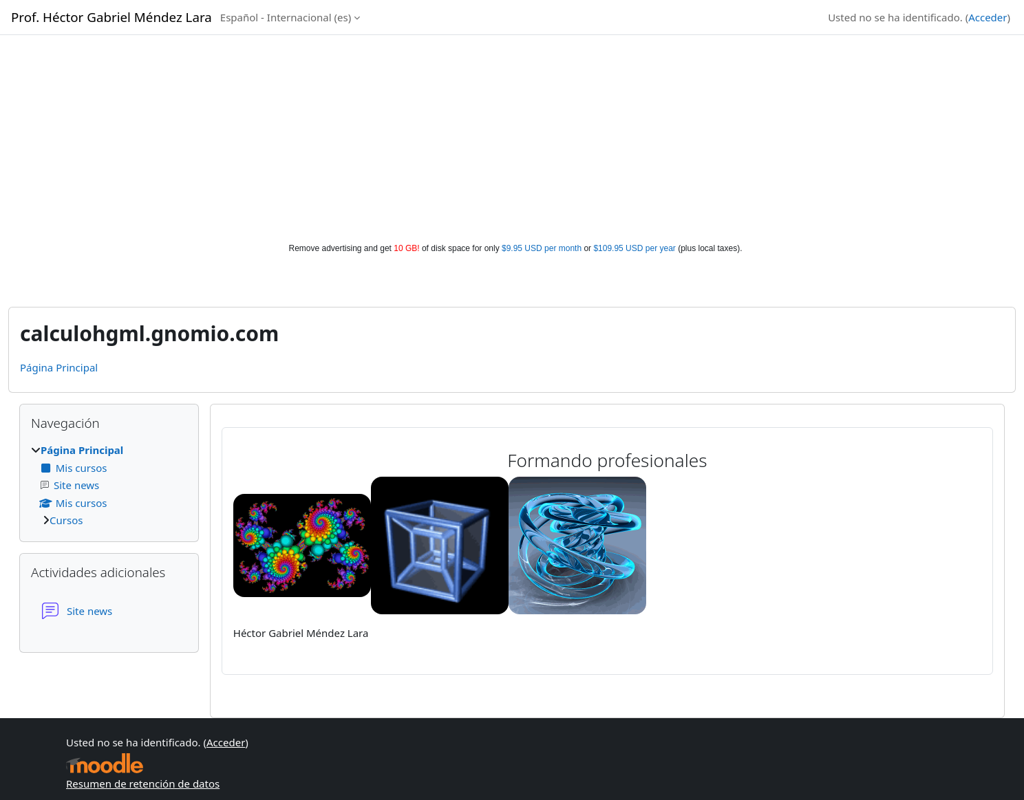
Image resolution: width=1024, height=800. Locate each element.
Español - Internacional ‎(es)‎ (285, 17)
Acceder (987, 17)
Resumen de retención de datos (143, 783)
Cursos (66, 520)
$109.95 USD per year (634, 248)
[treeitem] (109, 485)
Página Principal (59, 367)
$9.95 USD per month (542, 248)
